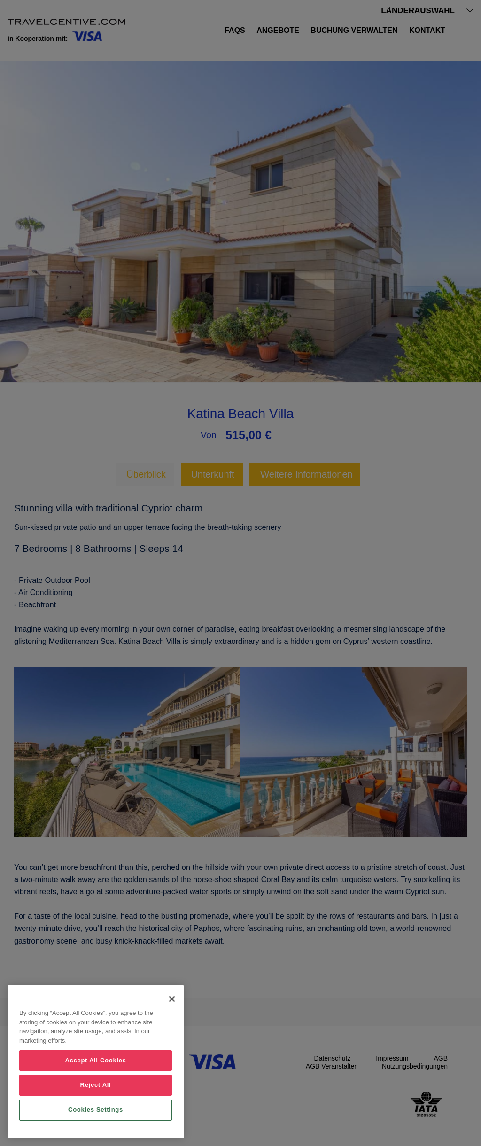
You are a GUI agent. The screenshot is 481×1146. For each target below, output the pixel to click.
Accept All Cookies (95, 1060)
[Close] (172, 999)
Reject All (95, 1084)
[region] (96, 1061)
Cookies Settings (95, 1109)
